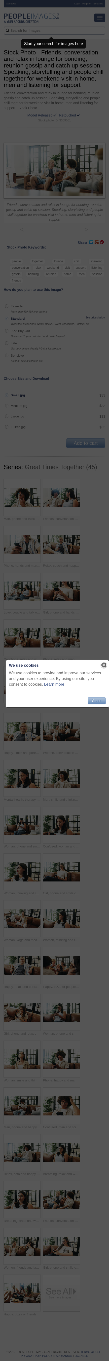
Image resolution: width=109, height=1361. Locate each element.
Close (96, 700)
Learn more (54, 684)
